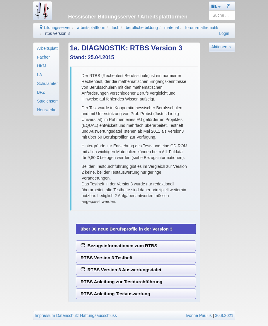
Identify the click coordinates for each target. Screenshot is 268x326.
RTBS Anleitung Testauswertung (115, 293)
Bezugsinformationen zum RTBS (119, 245)
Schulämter (47, 83)
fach (115, 27)
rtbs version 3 (57, 33)
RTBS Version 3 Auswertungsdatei (121, 269)
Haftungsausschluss (98, 315)
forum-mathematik (201, 27)
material (171, 27)
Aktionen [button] (221, 47)
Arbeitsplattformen (47, 48)
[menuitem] (46, 48)
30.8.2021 (224, 315)
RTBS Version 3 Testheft (107, 257)
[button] (216, 6)
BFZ (41, 92)
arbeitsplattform (91, 27)
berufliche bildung (142, 27)
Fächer (43, 57)
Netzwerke (47, 109)
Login (224, 33)
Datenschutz (67, 315)
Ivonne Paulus (199, 315)
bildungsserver (55, 27)
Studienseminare (47, 101)
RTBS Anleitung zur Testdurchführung (122, 281)
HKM (41, 66)
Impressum (45, 315)
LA (39, 74)
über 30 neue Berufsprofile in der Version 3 (127, 228)
